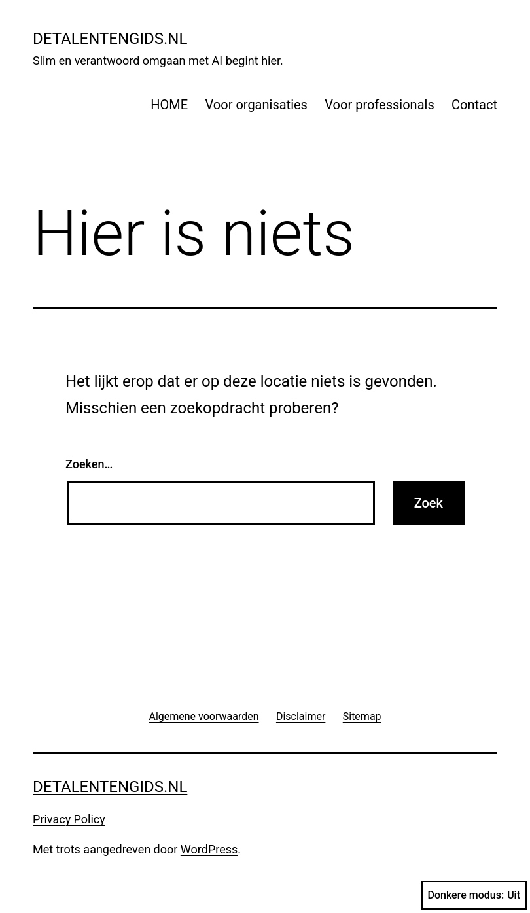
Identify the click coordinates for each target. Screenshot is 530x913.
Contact (474, 104)
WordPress (209, 849)
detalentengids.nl (110, 38)
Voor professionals (379, 104)
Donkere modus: (474, 895)
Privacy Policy (69, 819)
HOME (169, 104)
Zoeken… (89, 464)
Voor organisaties (256, 104)
